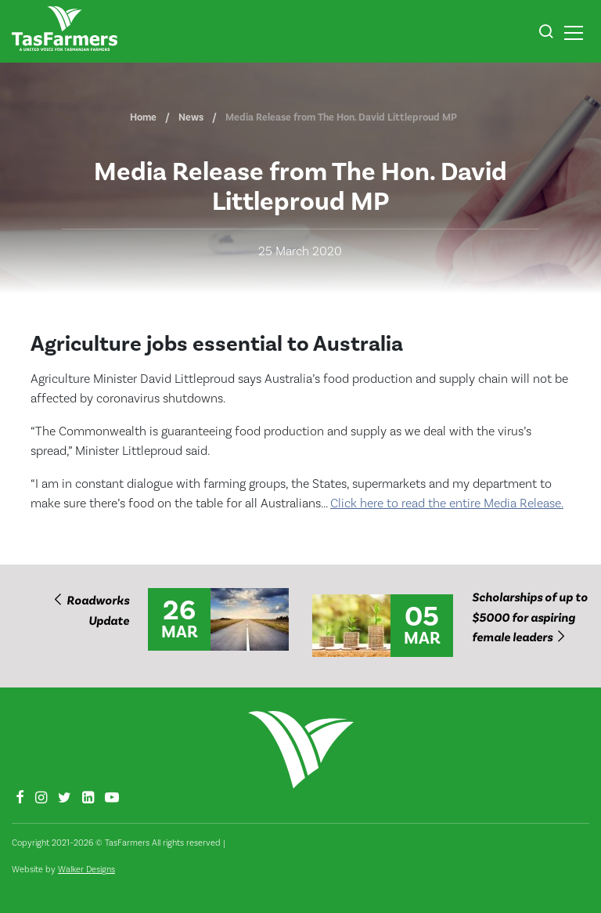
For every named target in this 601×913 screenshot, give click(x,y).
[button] (546, 33)
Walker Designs (86, 869)
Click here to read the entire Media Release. (446, 503)
